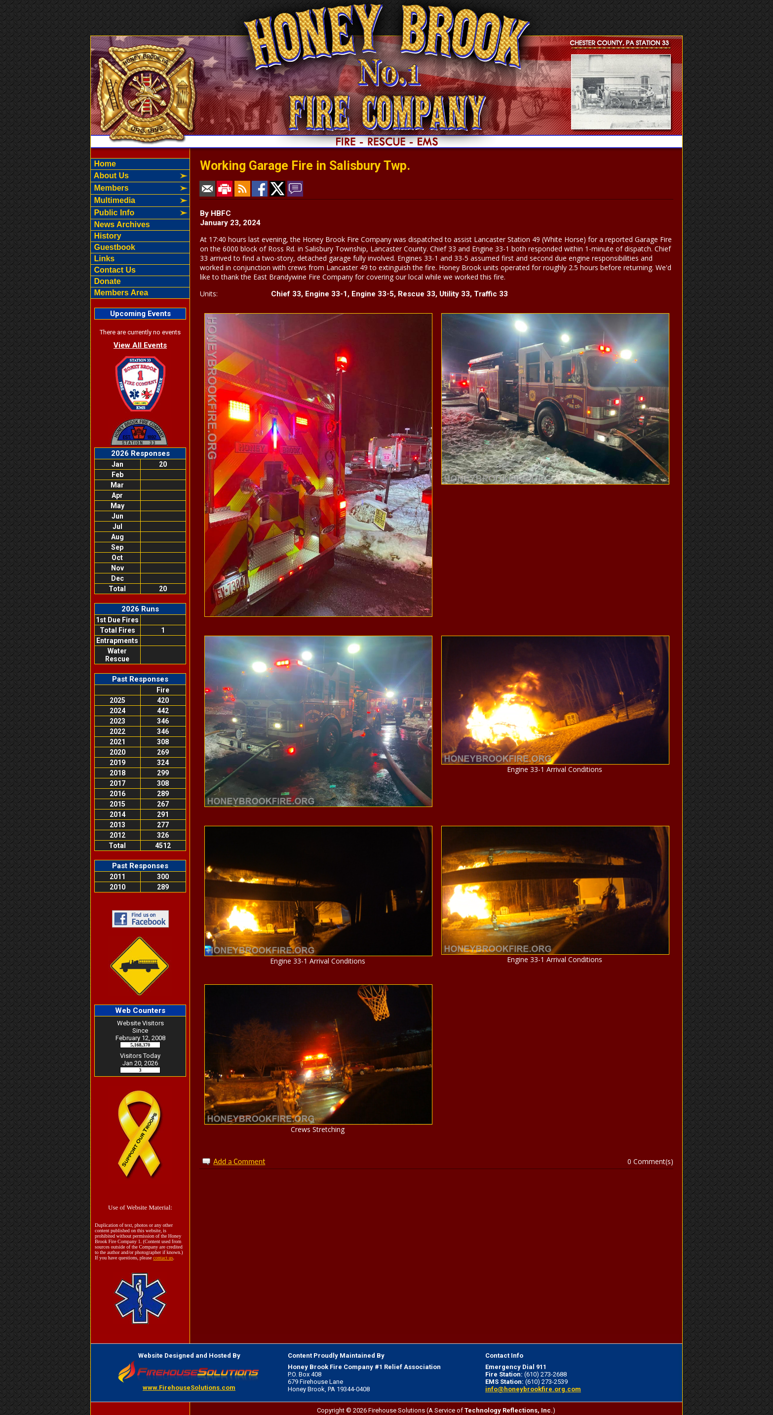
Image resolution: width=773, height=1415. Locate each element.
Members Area (120, 292)
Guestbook (113, 247)
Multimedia (113, 200)
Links (103, 258)
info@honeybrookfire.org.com (533, 1389)
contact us (163, 1257)
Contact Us (114, 270)
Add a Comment (239, 1161)
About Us (110, 175)
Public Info (113, 212)
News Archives (121, 224)
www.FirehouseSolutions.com (189, 1387)
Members (110, 188)
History (106, 236)
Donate (106, 281)
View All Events (140, 345)
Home (104, 164)
